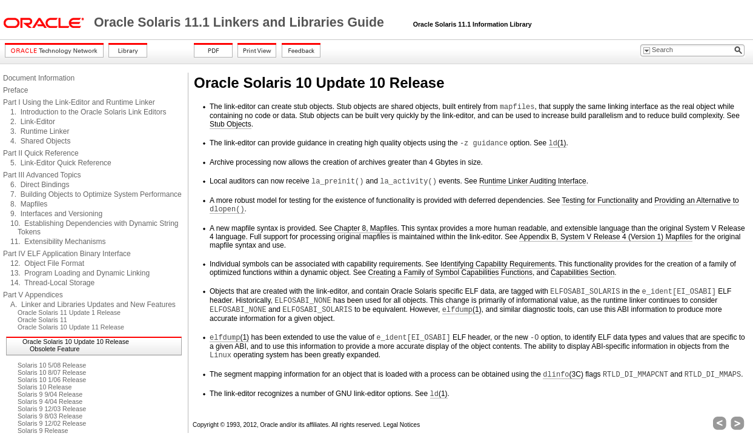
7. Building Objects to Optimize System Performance (96, 194)
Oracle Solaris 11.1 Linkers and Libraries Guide (241, 22)
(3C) (563, 374)
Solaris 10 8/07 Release (52, 372)
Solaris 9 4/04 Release (50, 401)
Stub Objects (230, 124)
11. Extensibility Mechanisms (57, 241)
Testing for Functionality (600, 200)
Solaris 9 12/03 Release (52, 408)
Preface (15, 90)
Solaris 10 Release (44, 387)
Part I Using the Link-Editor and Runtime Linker (79, 102)
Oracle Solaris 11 (42, 319)
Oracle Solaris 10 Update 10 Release (75, 341)
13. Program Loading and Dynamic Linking (80, 273)
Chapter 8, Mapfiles (365, 228)
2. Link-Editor (32, 121)
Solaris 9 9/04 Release (50, 394)
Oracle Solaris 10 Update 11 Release (71, 327)
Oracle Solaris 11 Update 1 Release (69, 312)
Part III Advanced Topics (42, 175)
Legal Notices (401, 424)
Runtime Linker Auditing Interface (532, 181)
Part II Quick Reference (41, 153)
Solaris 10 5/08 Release (52, 365)
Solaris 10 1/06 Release (52, 379)
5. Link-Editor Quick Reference (60, 163)
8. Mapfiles (28, 204)
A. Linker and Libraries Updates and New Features (93, 304)
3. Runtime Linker (39, 131)
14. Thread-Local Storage (52, 283)
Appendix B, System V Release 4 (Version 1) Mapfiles (605, 237)
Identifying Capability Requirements (497, 264)
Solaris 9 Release (43, 430)
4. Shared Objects (40, 141)
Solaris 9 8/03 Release (50, 416)
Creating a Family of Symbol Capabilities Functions (450, 272)
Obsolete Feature (54, 348)
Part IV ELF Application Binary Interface (67, 253)
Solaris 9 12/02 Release (52, 423)
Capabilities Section (582, 272)
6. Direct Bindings (39, 184)
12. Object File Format (47, 263)
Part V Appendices (33, 295)
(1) (557, 143)
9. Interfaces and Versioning (56, 214)
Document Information (39, 78)
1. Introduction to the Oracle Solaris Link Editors (88, 112)
